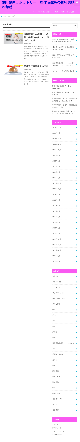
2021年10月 (56, 143)
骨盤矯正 (55, 404)
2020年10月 (56, 148)
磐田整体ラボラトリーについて (63, 338)
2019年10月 (56, 187)
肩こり (54, 355)
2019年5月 (56, 209)
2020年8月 (56, 154)
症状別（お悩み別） (60, 12)
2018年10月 (56, 247)
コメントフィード (58, 425)
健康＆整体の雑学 (58, 294)
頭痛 (54, 382)
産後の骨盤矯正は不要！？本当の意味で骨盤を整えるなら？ (63, 40)
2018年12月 (56, 236)
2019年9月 (56, 192)
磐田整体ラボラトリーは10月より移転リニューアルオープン (63, 64)
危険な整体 (56, 300)
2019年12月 (56, 181)
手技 (54, 316)
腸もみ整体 (56, 371)
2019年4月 (56, 214)
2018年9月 (56, 252)
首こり (54, 399)
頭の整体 (55, 377)
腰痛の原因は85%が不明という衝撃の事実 (63, 56)
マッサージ (56, 283)
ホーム (34, 12)
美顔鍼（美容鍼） (58, 349)
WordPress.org (57, 429)
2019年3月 (56, 219)
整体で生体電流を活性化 (60, 85)
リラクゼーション (58, 289)
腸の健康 (55, 366)
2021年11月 (56, 137)
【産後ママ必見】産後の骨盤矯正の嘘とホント (63, 48)
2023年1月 (56, 132)
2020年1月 (56, 176)
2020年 (10, 16)
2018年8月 (56, 258)
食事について (57, 393)
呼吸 (54, 305)
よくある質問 (70, 12)
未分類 (54, 327)
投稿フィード (56, 422)
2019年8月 (56, 198)
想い (54, 311)
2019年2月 (56, 225)
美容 (54, 344)
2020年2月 (56, 170)
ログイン (55, 418)
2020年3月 (56, 165)
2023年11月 (56, 126)
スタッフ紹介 (41, 12)
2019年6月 (56, 203)
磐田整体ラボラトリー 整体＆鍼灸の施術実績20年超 (38, 439)
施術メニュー (49, 12)
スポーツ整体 (57, 278)
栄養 (54, 333)
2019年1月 (56, 230)
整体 (54, 322)
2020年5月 (56, 159)
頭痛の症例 (56, 388)
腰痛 (54, 360)
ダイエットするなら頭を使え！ (63, 70)
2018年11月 (56, 241)
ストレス (55, 273)
